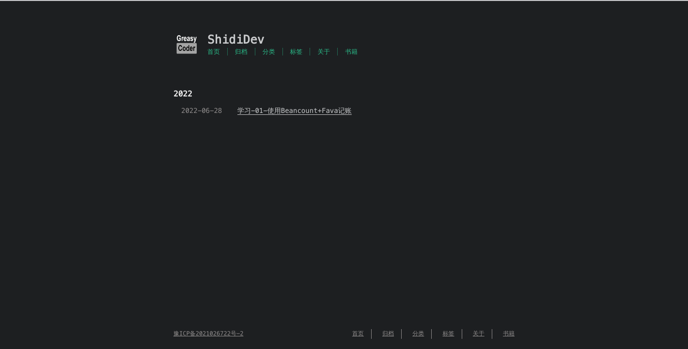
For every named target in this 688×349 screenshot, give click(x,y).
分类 (269, 52)
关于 (323, 52)
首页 (213, 52)
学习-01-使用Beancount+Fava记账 (294, 110)
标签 (296, 52)
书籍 (351, 52)
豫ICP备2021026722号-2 (208, 333)
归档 (241, 52)
